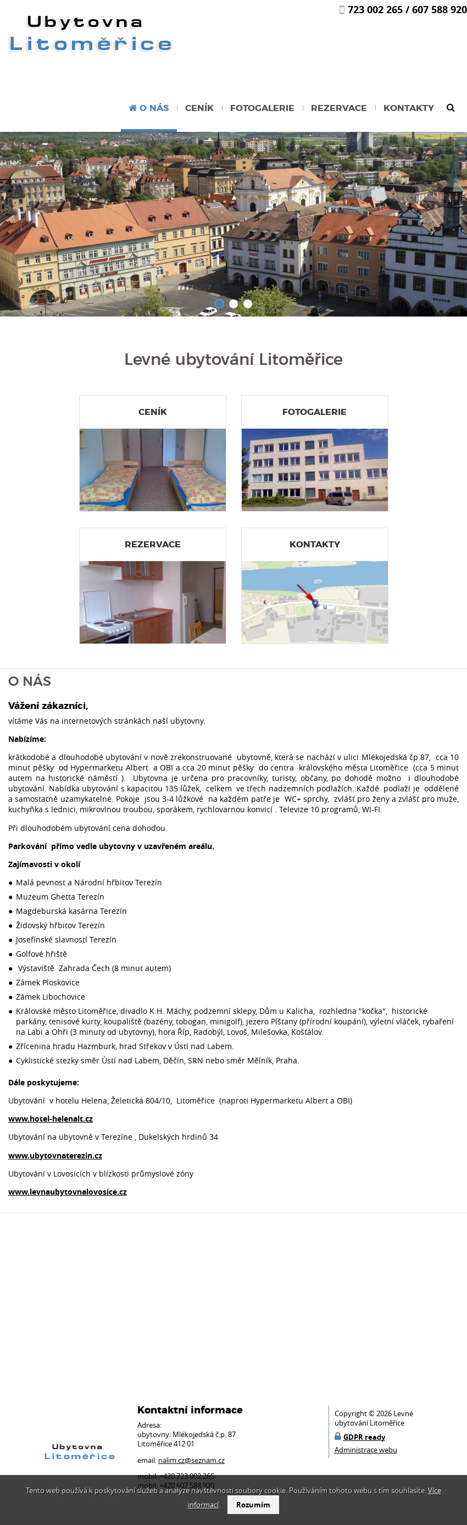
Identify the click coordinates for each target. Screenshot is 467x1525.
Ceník (199, 108)
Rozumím (253, 1505)
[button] (219, 304)
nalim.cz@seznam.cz (191, 1460)
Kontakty (408, 108)
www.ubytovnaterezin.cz (55, 1155)
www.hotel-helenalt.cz (50, 1118)
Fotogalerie (262, 108)
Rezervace (339, 108)
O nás (154, 108)
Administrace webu (366, 1450)
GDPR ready (364, 1437)
